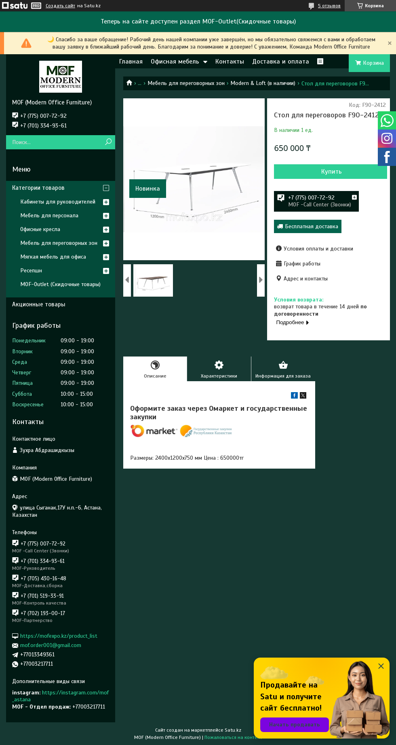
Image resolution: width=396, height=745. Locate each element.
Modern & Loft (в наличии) (262, 83)
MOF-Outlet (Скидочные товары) (60, 284)
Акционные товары (38, 304)
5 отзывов (329, 5)
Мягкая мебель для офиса (53, 256)
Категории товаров (38, 187)
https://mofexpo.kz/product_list (58, 636)
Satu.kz (233, 730)
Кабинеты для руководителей (57, 201)
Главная (131, 61)
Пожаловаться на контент (233, 737)
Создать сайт (60, 5)
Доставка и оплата (280, 61)
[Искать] (108, 142)
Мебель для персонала (49, 215)
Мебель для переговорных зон (186, 83)
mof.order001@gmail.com (50, 645)
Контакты (229, 61)
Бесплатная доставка (311, 226)
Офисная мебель (175, 61)
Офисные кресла (40, 229)
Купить (331, 172)
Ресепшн (31, 270)
